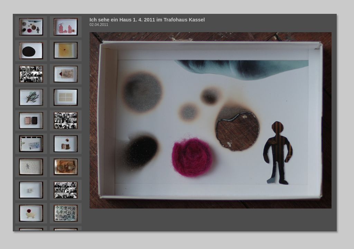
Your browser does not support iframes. (50, 122)
